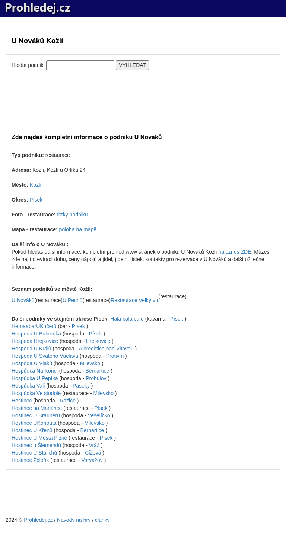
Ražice (68, 401)
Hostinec (22, 401)
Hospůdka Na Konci (35, 371)
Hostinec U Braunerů (36, 415)
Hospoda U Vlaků (33, 363)
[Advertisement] (143, 98)
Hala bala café (127, 319)
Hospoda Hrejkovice (36, 341)
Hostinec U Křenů (33, 430)
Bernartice (97, 371)
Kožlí (35, 185)
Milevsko (90, 363)
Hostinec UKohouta (34, 423)
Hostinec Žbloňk (31, 460)
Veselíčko (99, 415)
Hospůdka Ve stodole (37, 393)
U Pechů (73, 300)
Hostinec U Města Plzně (40, 438)
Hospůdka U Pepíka (35, 378)
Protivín (115, 356)
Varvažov (92, 460)
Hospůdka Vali (29, 386)
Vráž (94, 445)
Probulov (96, 378)
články (102, 520)
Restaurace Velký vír (134, 300)
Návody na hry (73, 520)
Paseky (81, 386)
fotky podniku (72, 215)
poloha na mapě (77, 229)
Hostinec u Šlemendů (37, 445)
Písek (35, 200)
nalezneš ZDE (235, 252)
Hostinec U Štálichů (35, 453)
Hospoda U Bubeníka (37, 334)
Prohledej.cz (38, 520)
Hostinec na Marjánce (37, 408)
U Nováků (23, 300)
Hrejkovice (98, 341)
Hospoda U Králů (32, 348)
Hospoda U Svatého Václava (46, 356)
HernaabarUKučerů (34, 326)
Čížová (93, 453)
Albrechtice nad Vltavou (106, 348)
